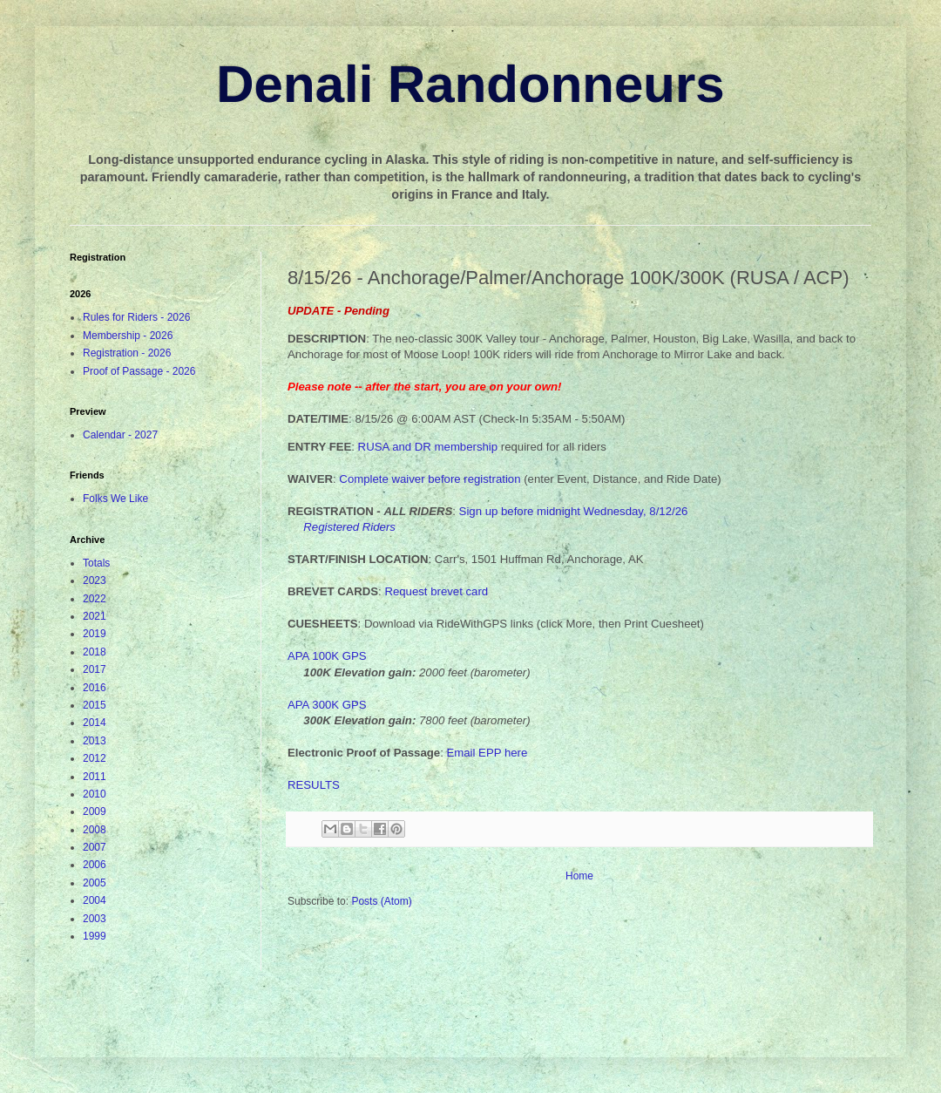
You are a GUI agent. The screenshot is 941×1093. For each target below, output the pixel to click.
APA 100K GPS (327, 655)
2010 (94, 794)
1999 (94, 936)
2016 (94, 688)
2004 (94, 900)
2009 (94, 811)
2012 (94, 758)
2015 (94, 705)
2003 (94, 919)
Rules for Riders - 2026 (136, 317)
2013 (94, 741)
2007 (94, 847)
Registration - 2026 (127, 353)
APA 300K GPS (327, 704)
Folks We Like (115, 498)
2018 (94, 652)
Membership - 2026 (128, 335)
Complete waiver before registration (429, 478)
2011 (94, 777)
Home (579, 876)
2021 (94, 616)
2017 (94, 669)
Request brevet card (436, 591)
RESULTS (314, 784)
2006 (94, 865)
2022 (94, 599)
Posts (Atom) (381, 901)
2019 (94, 634)
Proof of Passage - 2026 (139, 371)
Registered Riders (349, 526)
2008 (94, 830)
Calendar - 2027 (120, 435)
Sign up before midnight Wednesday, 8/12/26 (573, 511)
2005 (94, 883)
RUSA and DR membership (428, 446)
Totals (96, 563)
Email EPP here (486, 752)
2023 (94, 580)
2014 (94, 722)
